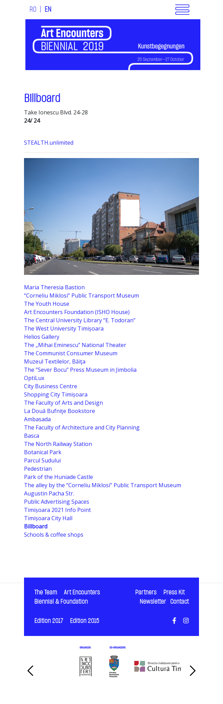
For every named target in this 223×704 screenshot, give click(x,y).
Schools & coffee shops (53, 534)
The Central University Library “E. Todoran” (80, 320)
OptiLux (34, 378)
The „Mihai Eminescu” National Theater (75, 345)
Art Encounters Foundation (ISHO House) (77, 312)
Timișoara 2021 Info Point (57, 510)
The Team (45, 592)
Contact (179, 602)
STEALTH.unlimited (49, 142)
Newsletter (153, 602)
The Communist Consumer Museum (70, 353)
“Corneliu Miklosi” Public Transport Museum (81, 295)
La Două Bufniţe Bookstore (59, 411)
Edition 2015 (84, 621)
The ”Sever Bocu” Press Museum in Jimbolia (80, 369)
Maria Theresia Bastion (54, 287)
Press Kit (174, 592)
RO (33, 9)
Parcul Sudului (42, 460)
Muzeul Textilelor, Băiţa (54, 361)
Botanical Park (42, 452)
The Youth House (46, 304)
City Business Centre (50, 386)
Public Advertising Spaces (56, 501)
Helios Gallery (41, 336)
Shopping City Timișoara (55, 394)
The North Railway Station (58, 444)
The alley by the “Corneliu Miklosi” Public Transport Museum (102, 485)
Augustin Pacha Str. (49, 493)
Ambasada (37, 419)
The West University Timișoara (64, 328)
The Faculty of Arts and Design (63, 402)
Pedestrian (38, 468)
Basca (31, 435)
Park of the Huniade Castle (58, 477)
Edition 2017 (48, 621)
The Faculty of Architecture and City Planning (82, 427)
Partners (145, 592)
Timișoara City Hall (48, 518)
